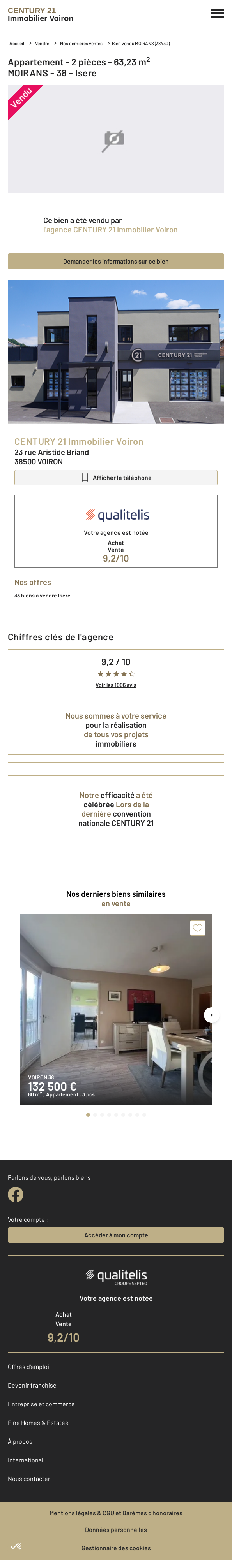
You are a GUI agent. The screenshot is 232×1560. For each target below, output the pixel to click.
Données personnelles (116, 1529)
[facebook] (15, 1194)
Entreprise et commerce (41, 1403)
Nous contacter (29, 1478)
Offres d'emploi (28, 1366)
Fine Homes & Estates (38, 1422)
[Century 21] (41, 14)
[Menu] (217, 12)
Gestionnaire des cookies (116, 1547)
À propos (20, 1441)
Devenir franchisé (32, 1385)
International (25, 1459)
